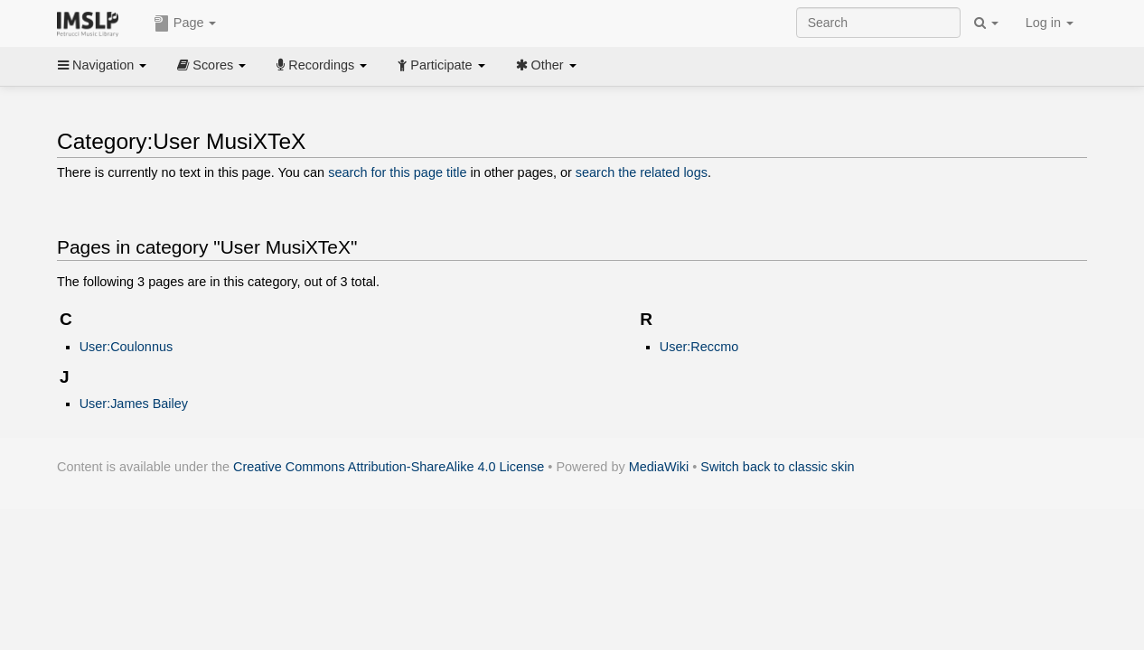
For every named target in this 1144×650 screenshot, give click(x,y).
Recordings (322, 65)
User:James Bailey (134, 403)
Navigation (102, 65)
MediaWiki (659, 467)
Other (546, 65)
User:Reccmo (699, 346)
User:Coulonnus (126, 346)
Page (185, 23)
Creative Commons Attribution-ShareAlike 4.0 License (388, 467)
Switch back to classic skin (777, 467)
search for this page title (397, 172)
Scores (211, 65)
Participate (441, 65)
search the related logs (642, 172)
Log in (1050, 22)
